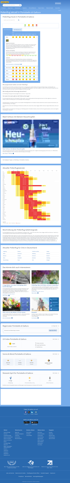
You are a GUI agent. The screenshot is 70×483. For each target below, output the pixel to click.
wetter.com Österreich (8, 438)
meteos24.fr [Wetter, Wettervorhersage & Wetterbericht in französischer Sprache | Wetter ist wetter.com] (6, 449)
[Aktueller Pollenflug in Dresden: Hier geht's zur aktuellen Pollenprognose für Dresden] (23, 254)
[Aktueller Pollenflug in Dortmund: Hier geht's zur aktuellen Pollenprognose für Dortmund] (23, 252)
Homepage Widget (7, 441)
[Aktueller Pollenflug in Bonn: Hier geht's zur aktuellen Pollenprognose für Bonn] (9, 256)
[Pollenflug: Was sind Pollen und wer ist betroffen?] (44, 282)
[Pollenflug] (58, 2)
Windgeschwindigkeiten (19, 432)
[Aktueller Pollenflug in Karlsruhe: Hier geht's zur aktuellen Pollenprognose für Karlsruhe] (38, 256)
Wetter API (6, 443)
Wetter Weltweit (40, 440)
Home (1, 8)
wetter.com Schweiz (7, 437)
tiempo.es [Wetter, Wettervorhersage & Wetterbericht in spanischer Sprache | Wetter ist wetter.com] (5, 447)
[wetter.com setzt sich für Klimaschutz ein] (30, 464)
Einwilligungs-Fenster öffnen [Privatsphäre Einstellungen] (33, 472)
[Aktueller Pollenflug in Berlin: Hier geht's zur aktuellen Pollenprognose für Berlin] (9, 252)
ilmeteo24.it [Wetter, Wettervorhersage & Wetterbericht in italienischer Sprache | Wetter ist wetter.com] (6, 450)
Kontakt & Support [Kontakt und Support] (45, 472)
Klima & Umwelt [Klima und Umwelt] (52, 437)
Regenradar (17, 430)
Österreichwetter (41, 435)
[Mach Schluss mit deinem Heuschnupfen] (30, 135)
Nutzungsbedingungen (38, 475)
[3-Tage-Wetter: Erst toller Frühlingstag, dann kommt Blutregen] (15, 282)
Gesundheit (4, 8)
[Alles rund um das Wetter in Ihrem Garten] (15, 307)
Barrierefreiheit (28, 475)
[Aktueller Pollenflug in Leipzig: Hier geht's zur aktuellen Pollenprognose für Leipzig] (52, 250)
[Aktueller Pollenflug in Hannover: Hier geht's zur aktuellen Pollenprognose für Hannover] (38, 254)
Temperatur (17, 434)
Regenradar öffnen (53, 328)
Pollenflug (8, 8)
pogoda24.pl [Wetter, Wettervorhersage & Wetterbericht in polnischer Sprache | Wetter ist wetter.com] (6, 452)
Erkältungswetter (52, 435)
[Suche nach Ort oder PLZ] (20, 2)
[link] (4, 6)
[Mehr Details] (56, 337)
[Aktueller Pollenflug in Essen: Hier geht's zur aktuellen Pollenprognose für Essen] (23, 258)
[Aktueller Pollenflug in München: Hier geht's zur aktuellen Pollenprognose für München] (52, 252)
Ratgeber (51, 428)
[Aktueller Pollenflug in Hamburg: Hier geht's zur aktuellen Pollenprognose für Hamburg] (38, 252)
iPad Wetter (28, 432)
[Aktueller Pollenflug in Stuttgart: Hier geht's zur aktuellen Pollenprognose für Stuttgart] (52, 258)
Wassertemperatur (18, 437)
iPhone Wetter (28, 430)
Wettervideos (41, 428)
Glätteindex (51, 432)
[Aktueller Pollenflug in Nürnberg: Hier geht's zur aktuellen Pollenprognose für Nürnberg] (52, 256)
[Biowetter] (44, 307)
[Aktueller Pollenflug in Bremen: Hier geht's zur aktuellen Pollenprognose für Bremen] (23, 250)
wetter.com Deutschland (8, 435)
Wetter (5, 428)
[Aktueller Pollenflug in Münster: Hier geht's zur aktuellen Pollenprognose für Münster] (52, 254)
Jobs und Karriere (10, 472)
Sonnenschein (17, 435)
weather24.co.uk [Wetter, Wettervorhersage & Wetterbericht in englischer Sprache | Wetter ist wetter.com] (7, 453)
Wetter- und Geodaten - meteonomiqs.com (8, 445)
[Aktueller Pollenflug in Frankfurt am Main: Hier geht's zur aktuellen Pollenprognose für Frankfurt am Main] (38, 250)
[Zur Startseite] (5, 2)
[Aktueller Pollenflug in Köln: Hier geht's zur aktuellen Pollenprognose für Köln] (38, 258)
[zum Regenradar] (55, 324)
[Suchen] (28, 2)
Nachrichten (40, 430)
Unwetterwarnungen (7, 434)
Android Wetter (29, 434)
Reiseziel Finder (52, 434)
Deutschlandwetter (41, 432)
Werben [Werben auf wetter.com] (5, 440)
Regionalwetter (40, 437)
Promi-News (40, 443)
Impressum (52, 472)
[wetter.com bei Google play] (27, 422)
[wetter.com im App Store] (34, 422)
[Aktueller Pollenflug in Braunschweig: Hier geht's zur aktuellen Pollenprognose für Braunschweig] (9, 258)
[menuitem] (4, 6)
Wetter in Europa (41, 438)
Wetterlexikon (40, 441)
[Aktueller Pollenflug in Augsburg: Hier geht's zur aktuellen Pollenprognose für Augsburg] (9, 250)
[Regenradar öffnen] (53, 329)
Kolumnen (5, 432)
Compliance (21, 475)
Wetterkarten (18, 428)
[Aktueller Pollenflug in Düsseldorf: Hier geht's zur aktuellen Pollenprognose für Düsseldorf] (23, 256)
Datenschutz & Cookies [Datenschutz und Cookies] (20, 472)
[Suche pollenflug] (18, 18)
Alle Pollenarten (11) (17, 28)
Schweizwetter (40, 434)
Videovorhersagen (7, 430)
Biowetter (50, 430)
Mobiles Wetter (30, 428)
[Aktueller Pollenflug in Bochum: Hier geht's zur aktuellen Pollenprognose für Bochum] (9, 254)
